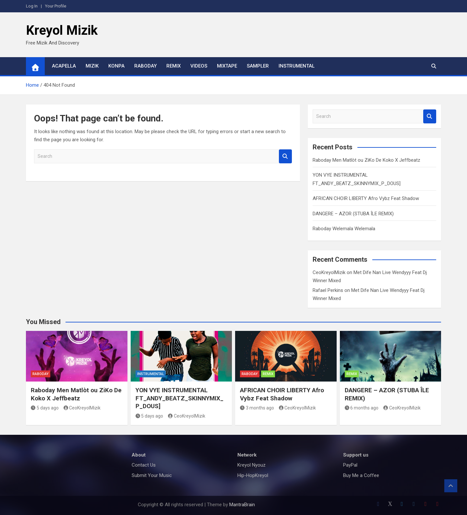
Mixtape (227, 66)
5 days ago (45, 407)
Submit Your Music (152, 475)
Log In (32, 6)
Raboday (145, 66)
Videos (198, 66)
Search (285, 156)
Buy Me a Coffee (361, 475)
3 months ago (257, 407)
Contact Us (144, 465)
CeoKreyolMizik (329, 272)
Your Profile (55, 6)
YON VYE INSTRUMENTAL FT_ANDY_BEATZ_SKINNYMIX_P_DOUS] (179, 398)
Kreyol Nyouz (251, 465)
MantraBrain (242, 505)
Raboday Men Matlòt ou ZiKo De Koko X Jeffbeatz (366, 160)
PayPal (350, 465)
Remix (173, 66)
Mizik (92, 66)
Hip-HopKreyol (252, 475)
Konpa (116, 66)
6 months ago (362, 407)
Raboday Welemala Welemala (344, 229)
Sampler (258, 66)
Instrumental (297, 66)
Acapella (64, 66)
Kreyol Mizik (62, 30)
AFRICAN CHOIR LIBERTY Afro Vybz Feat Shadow (366, 198)
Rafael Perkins (328, 290)
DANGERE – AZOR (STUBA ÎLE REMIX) (353, 214)
